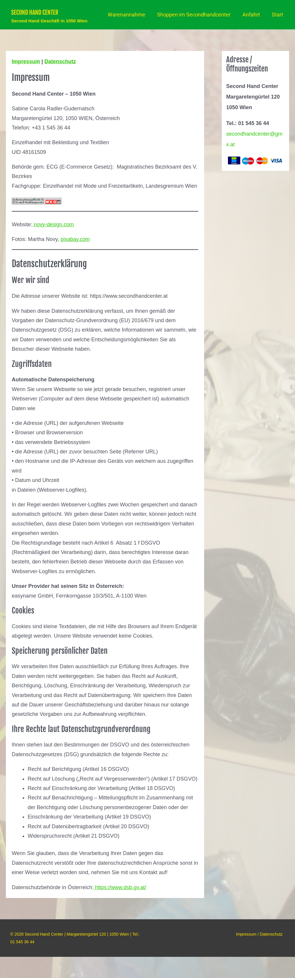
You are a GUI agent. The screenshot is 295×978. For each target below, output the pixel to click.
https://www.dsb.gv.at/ (120, 909)
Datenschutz (60, 83)
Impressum (26, 83)
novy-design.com (53, 246)
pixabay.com (75, 260)
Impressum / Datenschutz (261, 955)
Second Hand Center (70, 11)
